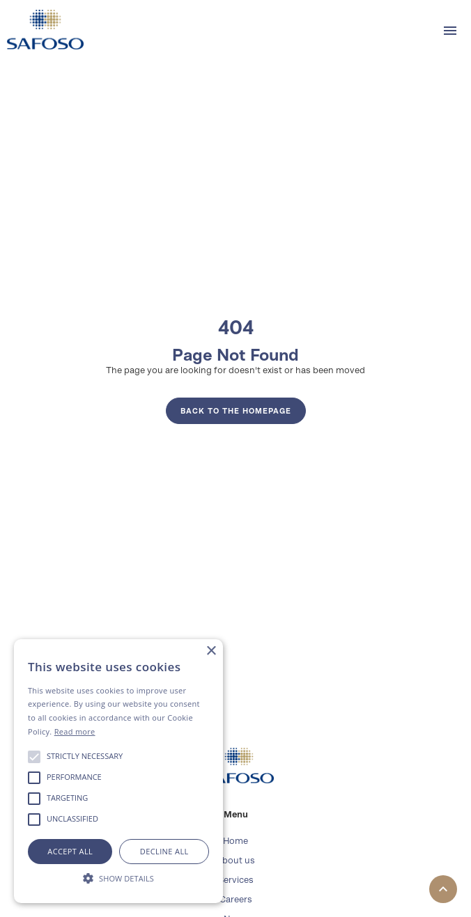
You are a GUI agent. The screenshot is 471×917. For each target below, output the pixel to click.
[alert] (118, 771)
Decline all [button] (164, 851)
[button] (450, 31)
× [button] (211, 651)
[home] (42, 29)
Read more (74, 731)
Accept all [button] (70, 851)
